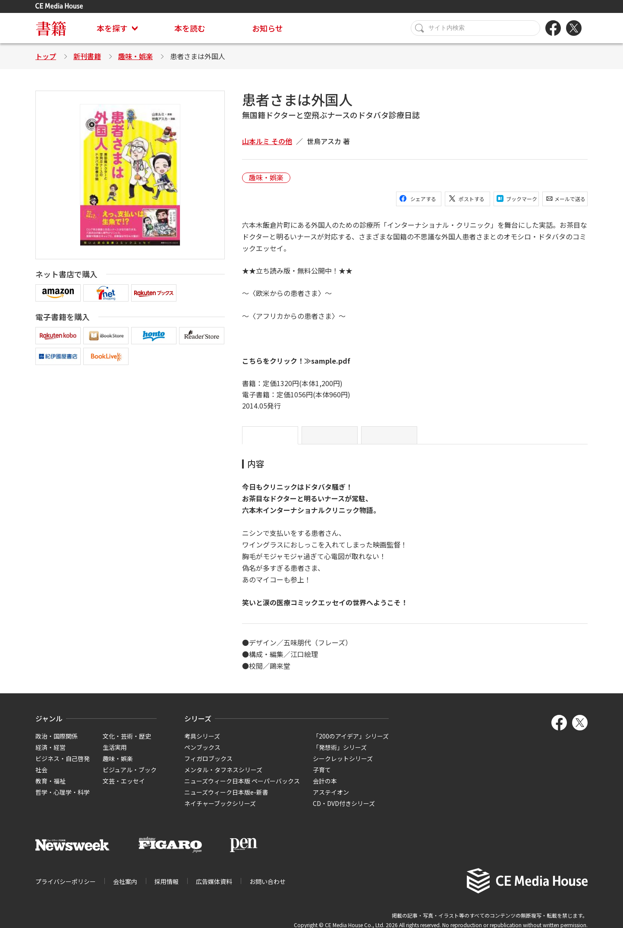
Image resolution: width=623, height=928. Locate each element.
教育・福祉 (50, 787)
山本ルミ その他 (267, 141)
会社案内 (125, 888)
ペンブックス (202, 754)
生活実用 (115, 754)
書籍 (50, 28)
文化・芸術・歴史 (127, 743)
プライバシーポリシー (65, 888)
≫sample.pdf (328, 360)
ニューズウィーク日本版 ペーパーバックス (242, 787)
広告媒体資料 (214, 888)
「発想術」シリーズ (340, 754)
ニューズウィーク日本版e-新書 (226, 799)
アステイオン (331, 799)
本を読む (189, 28)
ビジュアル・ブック (130, 776)
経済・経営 (50, 754)
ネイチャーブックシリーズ (220, 810)
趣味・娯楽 (135, 56)
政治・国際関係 (56, 743)
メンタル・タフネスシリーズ (223, 776)
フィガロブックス (208, 765)
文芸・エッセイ (124, 787)
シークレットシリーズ (343, 765)
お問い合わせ (267, 888)
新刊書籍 (87, 56)
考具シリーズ (202, 743)
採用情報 (166, 888)
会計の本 (325, 787)
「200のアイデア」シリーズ (351, 743)
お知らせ (267, 28)
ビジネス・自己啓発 (62, 765)
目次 (330, 439)
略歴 (389, 439)
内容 (270, 439)
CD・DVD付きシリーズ (344, 810)
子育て (322, 776)
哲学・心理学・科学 (62, 799)
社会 (41, 776)
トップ (45, 56)
